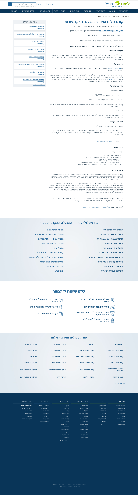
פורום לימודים (120, 424)
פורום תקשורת (46, 411)
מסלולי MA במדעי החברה (112, 243)
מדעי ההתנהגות (83, 414)
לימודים (126, 16)
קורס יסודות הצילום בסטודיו (35, 49)
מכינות (104, 414)
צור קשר (29, 416)
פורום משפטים (45, 408)
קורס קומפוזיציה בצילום (36, 57)
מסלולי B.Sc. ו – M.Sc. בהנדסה (110, 239)
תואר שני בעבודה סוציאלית (112, 271)
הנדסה (86, 427)
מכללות (122, 416)
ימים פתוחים (121, 419)
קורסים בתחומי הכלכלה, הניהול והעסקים (46, 257)
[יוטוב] (71, 461)
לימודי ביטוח (65, 424)
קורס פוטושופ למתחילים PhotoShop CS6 (31, 64)
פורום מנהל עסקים (44, 406)
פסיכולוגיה (84, 438)
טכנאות (67, 432)
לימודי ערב (103, 424)
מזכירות (66, 427)
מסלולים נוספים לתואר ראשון (111, 252)
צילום (119, 16)
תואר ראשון (123, 11)
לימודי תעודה (100, 11)
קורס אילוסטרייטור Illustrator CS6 (33, 80)
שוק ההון (66, 408)
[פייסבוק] (67, 461)
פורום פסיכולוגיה (45, 422)
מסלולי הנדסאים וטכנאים (53, 243)
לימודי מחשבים (64, 440)
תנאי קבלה (59, 271)
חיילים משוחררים (28, 11)
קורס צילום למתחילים (104, 141)
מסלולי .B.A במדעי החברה (112, 234)
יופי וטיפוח (65, 414)
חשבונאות (85, 422)
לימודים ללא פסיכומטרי (113, 229)
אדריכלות (85, 432)
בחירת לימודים (45, 11)
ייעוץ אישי (13, 11)
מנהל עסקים (84, 408)
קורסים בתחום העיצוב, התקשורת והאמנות (105, 257)
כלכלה (86, 411)
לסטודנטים (28, 414)
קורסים (104, 422)
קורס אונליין (40, 28)
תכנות (67, 422)
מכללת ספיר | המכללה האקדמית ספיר (96, 207)
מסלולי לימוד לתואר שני (113, 248)
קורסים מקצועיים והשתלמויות (110, 261)
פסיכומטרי (87, 11)
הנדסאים (103, 416)
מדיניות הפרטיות (27, 419)
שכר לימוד (121, 411)
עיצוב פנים (84, 435)
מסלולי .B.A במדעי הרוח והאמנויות (49, 234)
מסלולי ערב (59, 248)
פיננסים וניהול (65, 419)
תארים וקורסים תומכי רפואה (52, 261)
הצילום (110, 79)
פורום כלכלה (46, 414)
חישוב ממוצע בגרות (26, 408)
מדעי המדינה (84, 430)
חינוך (67, 416)
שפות (67, 411)
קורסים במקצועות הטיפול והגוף (50, 252)
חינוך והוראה (84, 419)
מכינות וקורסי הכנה (55, 229)
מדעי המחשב (84, 424)
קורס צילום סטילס (114, 68)
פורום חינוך (47, 416)
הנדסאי (64, 11)
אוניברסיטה (121, 414)
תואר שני (112, 11)
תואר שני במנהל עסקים (113, 266)
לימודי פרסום (65, 430)
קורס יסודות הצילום (38, 41)
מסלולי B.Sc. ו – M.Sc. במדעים (51, 239)
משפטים (85, 406)
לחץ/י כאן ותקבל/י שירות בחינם (111, 31)
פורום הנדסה (46, 419)
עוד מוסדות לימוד (39, 84)
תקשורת (85, 416)
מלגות (56, 11)
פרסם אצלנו (41, 4)
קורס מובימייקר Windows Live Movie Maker (30, 34)
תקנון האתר (28, 411)
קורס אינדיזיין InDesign (36, 72)
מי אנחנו (50, 4)
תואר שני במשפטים (55, 266)
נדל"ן (67, 406)
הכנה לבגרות (74, 11)
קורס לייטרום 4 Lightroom (36, 26)
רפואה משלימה (64, 435)
